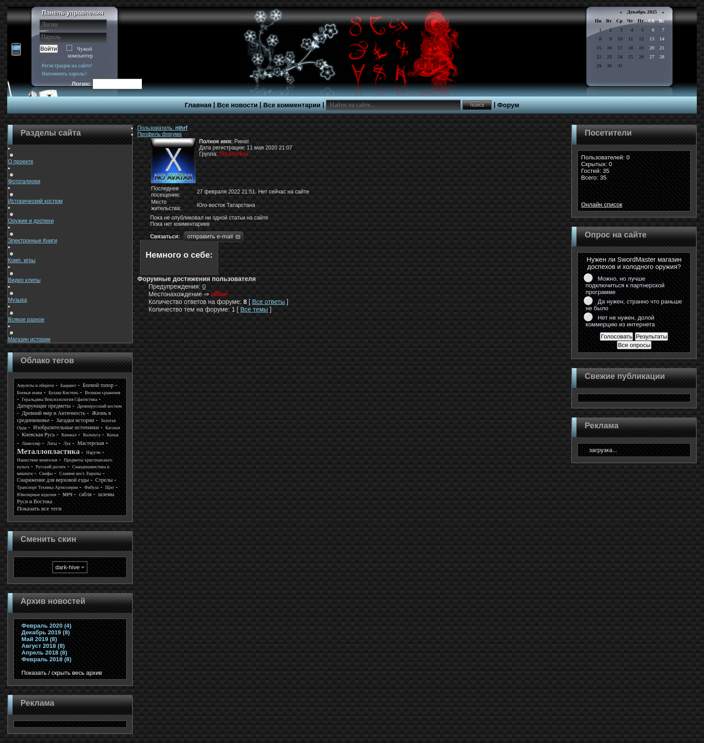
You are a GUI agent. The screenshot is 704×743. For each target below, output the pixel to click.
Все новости (237, 105)
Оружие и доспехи (31, 217)
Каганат (113, 427)
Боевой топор (98, 385)
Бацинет (68, 385)
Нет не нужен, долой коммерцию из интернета (620, 321)
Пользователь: (162, 128)
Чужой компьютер (80, 52)
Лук (66, 443)
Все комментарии (292, 105)
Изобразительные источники (66, 427)
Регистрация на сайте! (67, 65)
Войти (48, 48)
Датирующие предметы (44, 406)
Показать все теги (39, 508)
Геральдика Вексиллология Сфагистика (59, 399)
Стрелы (104, 480)
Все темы (254, 309)
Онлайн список (601, 204)
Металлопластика (48, 451)
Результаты (651, 336)
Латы (52, 443)
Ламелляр (31, 443)
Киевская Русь (38, 434)
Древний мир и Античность (53, 413)
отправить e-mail (210, 236)
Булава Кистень (63, 392)
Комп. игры (21, 257)
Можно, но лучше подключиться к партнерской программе (624, 285)
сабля (85, 494)
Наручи (93, 452)
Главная (198, 105)
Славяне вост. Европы (80, 473)
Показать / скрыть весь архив (62, 672)
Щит (109, 487)
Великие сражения (102, 392)
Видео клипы (24, 276)
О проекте (21, 158)
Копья (113, 434)
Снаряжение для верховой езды (53, 480)
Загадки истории (75, 420)
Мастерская (90, 443)
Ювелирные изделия (36, 494)
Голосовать (616, 336)
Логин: (81, 83)
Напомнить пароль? (64, 73)
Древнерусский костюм (99, 406)
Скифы (46, 473)
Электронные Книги (32, 237)
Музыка (17, 296)
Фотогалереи (24, 178)
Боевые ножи (29, 392)
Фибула (91, 487)
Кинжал (69, 434)
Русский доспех (51, 466)
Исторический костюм (35, 197)
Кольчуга (91, 434)
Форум (508, 105)
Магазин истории (29, 336)
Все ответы (268, 301)
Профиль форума (159, 134)
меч (68, 494)
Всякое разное (26, 316)
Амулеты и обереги (35, 385)
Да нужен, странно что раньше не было (633, 305)
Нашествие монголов (37, 459)
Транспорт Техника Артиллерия (47, 487)
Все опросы (634, 345)
